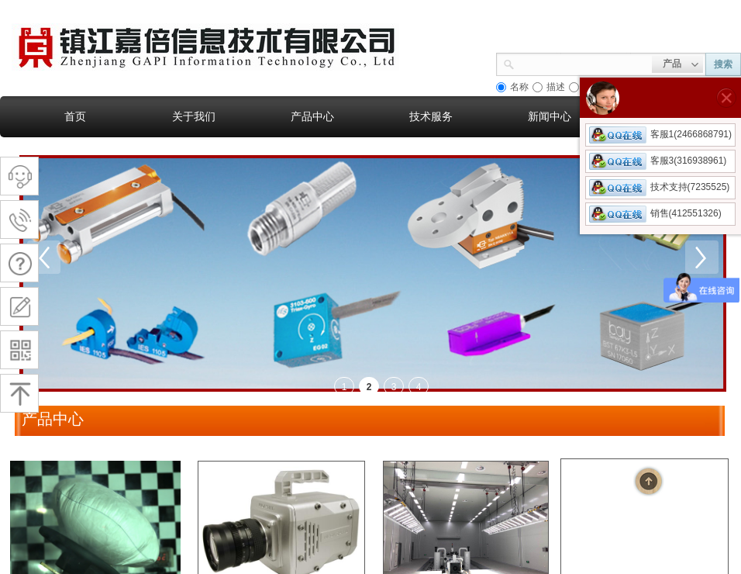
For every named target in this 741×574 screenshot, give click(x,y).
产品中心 (312, 116)
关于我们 (193, 116)
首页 (75, 116)
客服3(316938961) (658, 160)
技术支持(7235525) (659, 187)
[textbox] (583, 63)
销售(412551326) (655, 213)
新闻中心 (549, 116)
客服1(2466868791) (660, 134)
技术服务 (431, 116)
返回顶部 (648, 480)
